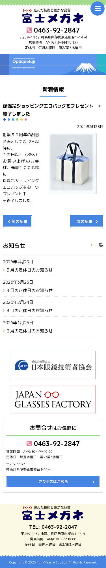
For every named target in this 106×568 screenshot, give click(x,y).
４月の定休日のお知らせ (29, 290)
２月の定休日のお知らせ (29, 331)
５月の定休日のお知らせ (29, 270)
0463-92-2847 (53, 443)
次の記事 (84, 221)
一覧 (98, 245)
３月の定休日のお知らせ (29, 310)
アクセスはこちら (53, 481)
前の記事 (19, 221)
